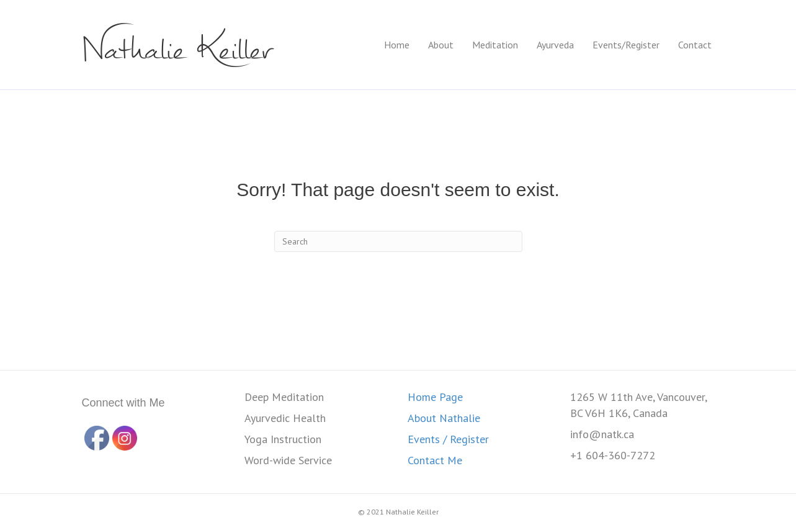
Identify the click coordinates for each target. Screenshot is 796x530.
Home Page (435, 397)
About (441, 44)
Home (396, 44)
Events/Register (626, 44)
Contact (695, 44)
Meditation (495, 44)
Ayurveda (555, 44)
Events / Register (448, 439)
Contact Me (435, 460)
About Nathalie (444, 418)
